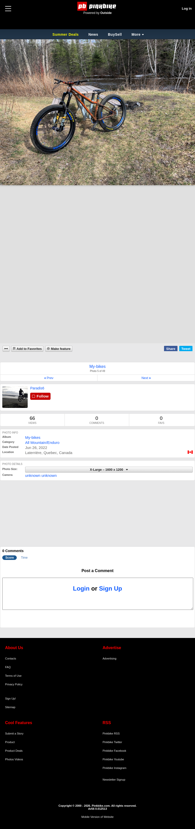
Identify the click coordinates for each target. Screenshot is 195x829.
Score (9, 557)
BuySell (115, 34)
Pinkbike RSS (111, 733)
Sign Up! (10, 698)
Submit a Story (14, 733)
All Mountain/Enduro (42, 442)
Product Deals (14, 750)
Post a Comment (97, 571)
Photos (9, 759)
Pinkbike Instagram (114, 767)
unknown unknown (41, 475)
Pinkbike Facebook (114, 750)
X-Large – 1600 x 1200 (107, 470)
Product (10, 742)
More (136, 34)
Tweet (185, 349)
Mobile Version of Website (98, 816)
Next (144, 378)
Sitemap (10, 707)
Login (81, 588)
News (93, 34)
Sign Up (110, 588)
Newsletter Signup (114, 779)
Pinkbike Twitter (112, 742)
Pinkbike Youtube (113, 759)
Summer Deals (66, 34)
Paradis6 (37, 388)
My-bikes (32, 437)
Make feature (61, 349)
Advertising (109, 658)
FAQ (8, 667)
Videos (18, 759)
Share (170, 349)
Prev (50, 378)
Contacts (10, 658)
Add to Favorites (29, 349)
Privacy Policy (13, 684)
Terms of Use (13, 675)
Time (24, 557)
